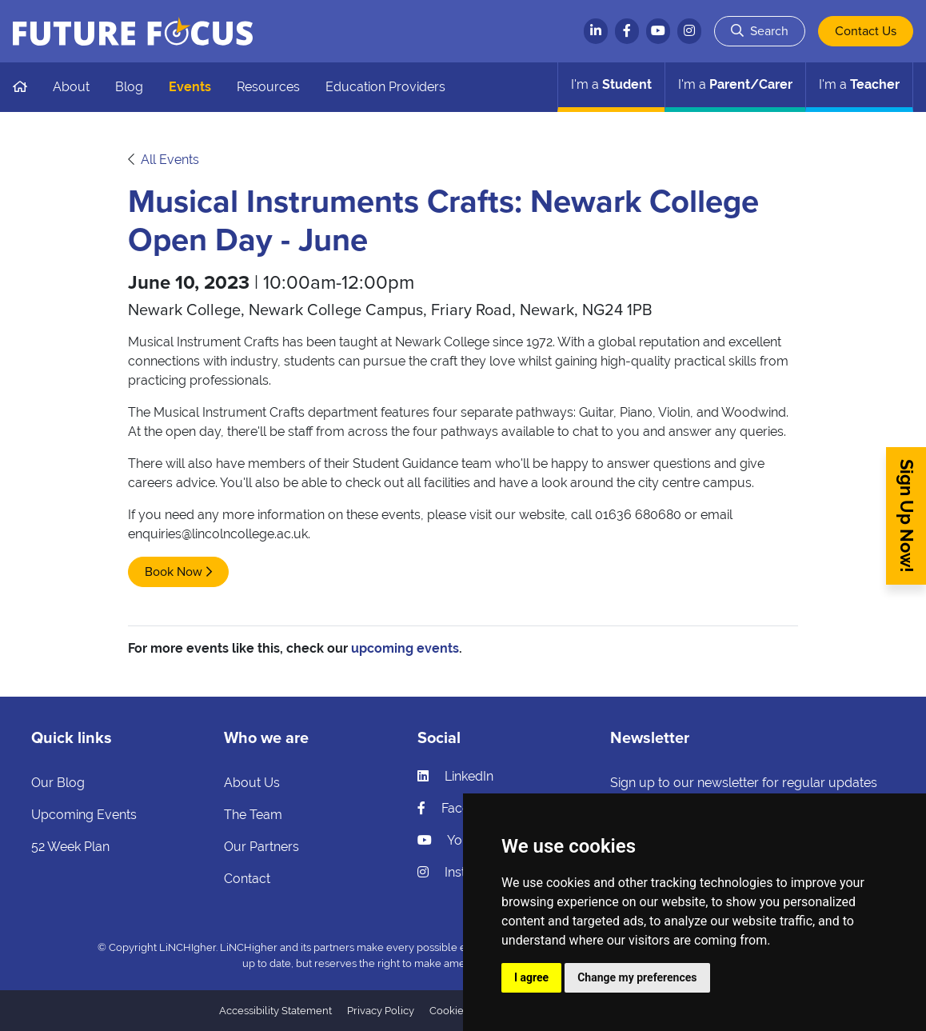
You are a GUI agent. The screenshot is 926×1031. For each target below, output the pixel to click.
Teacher (859, 84)
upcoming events (405, 648)
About (71, 86)
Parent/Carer (735, 84)
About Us (252, 782)
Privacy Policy (380, 1011)
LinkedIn (455, 776)
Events (190, 86)
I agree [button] (531, 977)
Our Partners (261, 846)
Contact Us (865, 31)
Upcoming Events (84, 814)
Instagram (461, 872)
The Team (253, 814)
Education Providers (385, 86)
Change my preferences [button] (636, 977)
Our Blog (58, 782)
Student (611, 84)
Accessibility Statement (275, 1011)
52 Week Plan (70, 846)
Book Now (173, 572)
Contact (247, 878)
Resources (268, 86)
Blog (129, 86)
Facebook (458, 808)
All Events (170, 159)
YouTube (457, 840)
